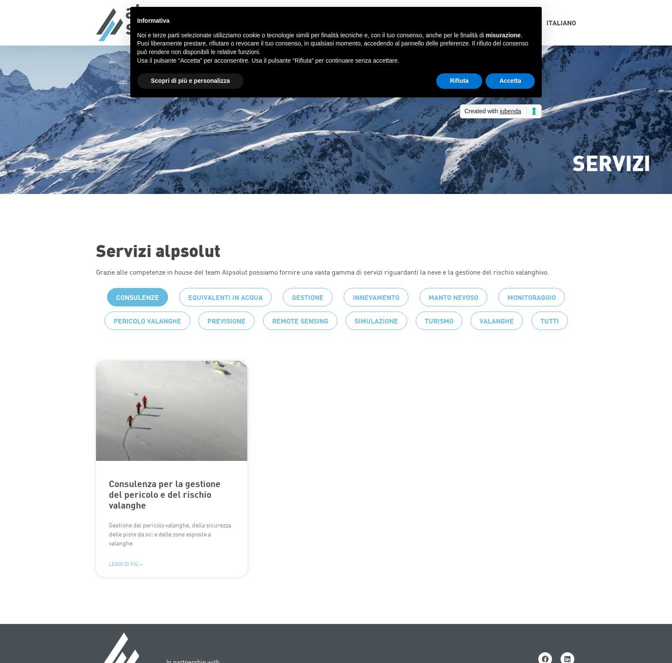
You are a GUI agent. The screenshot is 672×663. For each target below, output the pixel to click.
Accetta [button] (510, 80)
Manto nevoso (453, 314)
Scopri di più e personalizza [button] (190, 80)
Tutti (549, 337)
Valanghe (497, 337)
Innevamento (376, 314)
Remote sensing (300, 337)
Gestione (308, 314)
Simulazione (376, 337)
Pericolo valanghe (147, 337)
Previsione (226, 337)
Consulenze (137, 314)
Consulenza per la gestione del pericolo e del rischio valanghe (165, 511)
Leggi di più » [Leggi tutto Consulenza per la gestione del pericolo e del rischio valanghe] (126, 581)
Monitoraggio (531, 314)
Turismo (439, 337)
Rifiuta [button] (459, 80)
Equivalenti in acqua (225, 314)
